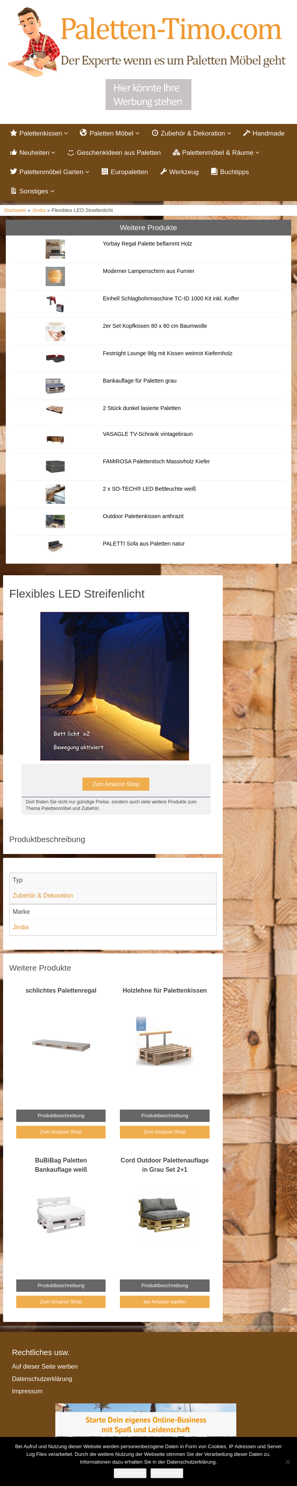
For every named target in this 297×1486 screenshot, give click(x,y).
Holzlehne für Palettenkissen (165, 990)
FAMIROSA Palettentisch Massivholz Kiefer (156, 461)
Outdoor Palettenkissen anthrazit (143, 516)
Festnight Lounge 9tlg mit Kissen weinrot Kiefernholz (167, 353)
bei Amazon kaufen (164, 1302)
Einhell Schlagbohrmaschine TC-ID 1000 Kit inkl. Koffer (171, 298)
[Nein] (287, 1462)
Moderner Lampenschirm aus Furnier (149, 271)
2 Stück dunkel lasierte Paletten (142, 408)
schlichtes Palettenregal (61, 990)
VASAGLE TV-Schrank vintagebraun (148, 434)
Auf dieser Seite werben (45, 1366)
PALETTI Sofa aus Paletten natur (144, 544)
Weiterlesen (167, 1473)
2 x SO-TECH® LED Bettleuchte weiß (149, 489)
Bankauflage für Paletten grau (139, 381)
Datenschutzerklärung (42, 1379)
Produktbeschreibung (61, 1115)
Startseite (15, 210)
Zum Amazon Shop (116, 784)
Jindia (39, 210)
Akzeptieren (130, 1473)
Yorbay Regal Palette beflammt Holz (147, 244)
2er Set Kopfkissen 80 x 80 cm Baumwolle (155, 326)
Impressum (27, 1391)
